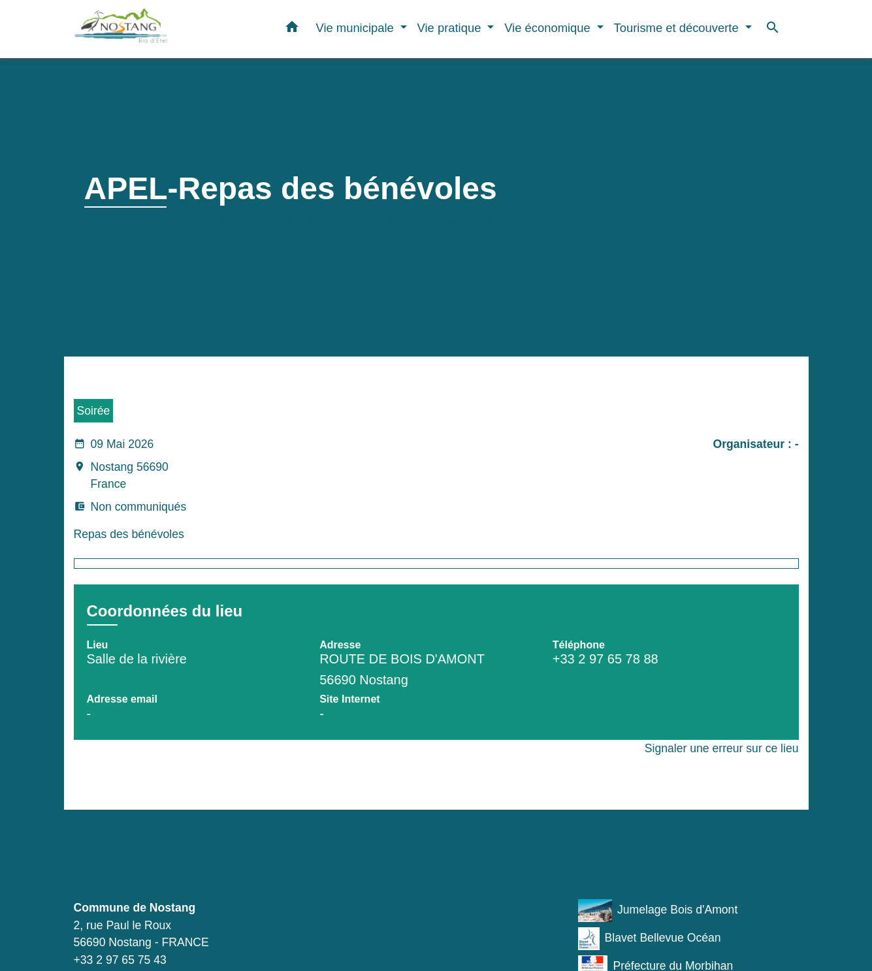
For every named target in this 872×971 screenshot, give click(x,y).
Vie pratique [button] (451, 28)
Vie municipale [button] (355, 28)
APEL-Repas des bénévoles (419, 222)
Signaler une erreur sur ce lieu (722, 748)
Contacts (118, 862)
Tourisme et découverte (207, 222)
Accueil (107, 222)
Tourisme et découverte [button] (678, 28)
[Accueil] (155, 29)
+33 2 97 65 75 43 (120, 959)
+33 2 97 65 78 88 (605, 659)
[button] (292, 29)
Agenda (307, 222)
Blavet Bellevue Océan (649, 938)
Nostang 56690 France (121, 476)
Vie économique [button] (549, 28)
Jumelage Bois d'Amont (658, 910)
